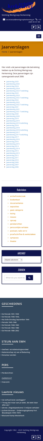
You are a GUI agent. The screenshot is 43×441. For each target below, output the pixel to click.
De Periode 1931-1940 (10, 314)
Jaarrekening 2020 (13, 116)
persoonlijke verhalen (19, 227)
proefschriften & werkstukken (23, 234)
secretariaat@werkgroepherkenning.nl (20, 19)
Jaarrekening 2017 (13, 132)
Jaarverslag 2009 (12, 162)
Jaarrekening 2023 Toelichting (17, 98)
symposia (14, 238)
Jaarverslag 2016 (12, 141)
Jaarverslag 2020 (12, 114)
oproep (13, 220)
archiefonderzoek (17, 196)
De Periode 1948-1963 (10, 325)
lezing (12, 213)
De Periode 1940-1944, (10, 317)
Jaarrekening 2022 (13, 102)
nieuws (13, 217)
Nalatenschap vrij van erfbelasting (16, 352)
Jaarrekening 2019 (13, 121)
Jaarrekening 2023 (13, 95)
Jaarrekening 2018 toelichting (17, 130)
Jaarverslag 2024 (12, 86)
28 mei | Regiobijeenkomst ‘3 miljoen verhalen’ (20, 408)
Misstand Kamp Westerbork (13, 415)
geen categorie (16, 210)
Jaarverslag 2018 (12, 125)
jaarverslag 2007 (12, 165)
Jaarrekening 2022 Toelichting (17, 105)
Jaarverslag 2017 (12, 137)
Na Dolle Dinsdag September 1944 (15, 319)
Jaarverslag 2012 (12, 155)
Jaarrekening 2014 (13, 148)
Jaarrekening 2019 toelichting (17, 123)
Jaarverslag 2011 (12, 158)
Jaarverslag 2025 (12, 81)
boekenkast (15, 200)
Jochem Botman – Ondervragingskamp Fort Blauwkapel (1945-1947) (19, 411)
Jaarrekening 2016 (13, 139)
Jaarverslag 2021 (12, 107)
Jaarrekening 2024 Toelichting (17, 91)
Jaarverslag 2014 (12, 146)
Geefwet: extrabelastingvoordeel (15, 349)
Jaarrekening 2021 (13, 109)
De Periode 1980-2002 (10, 331)
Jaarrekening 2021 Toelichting (17, 111)
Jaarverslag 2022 (12, 100)
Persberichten (7, 373)
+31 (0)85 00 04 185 (35, 20)
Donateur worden (9, 355)
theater (13, 241)
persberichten (16, 224)
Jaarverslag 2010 (12, 160)
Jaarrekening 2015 (13, 144)
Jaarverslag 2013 (12, 151)
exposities (14, 206)
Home (4, 51)
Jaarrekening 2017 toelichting (17, 135)
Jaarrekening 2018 (13, 128)
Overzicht (6, 382)
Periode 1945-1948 (9, 322)
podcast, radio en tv (18, 231)
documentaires (16, 203)
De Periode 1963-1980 (10, 328)
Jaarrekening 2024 (13, 88)
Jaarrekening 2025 (13, 84)
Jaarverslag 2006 (12, 167)
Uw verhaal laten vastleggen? (14, 400)
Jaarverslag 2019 (12, 118)
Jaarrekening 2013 (13, 153)
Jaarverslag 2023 (12, 93)
